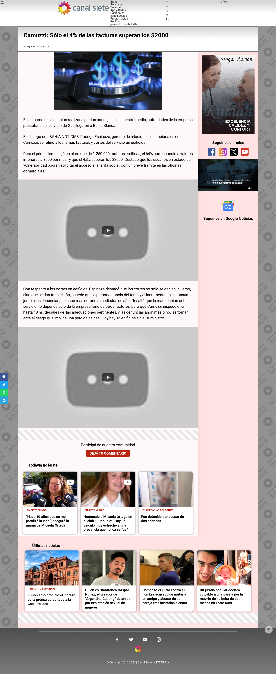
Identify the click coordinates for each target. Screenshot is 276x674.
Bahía (114, 1)
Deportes (115, 7)
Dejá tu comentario (108, 453)
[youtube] (244, 151)
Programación (119, 18)
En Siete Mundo (37, 510)
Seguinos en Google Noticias (228, 220)
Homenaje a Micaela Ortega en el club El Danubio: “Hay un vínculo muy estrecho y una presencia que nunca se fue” (108, 523)
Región (114, 21)
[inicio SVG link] (138, 649)
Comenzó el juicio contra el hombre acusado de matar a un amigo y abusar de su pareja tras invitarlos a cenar (164, 596)
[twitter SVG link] (167, 11)
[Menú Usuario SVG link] (2, 3)
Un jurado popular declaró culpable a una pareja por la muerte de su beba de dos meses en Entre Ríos (221, 596)
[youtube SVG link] (167, 15)
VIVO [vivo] (224, 1)
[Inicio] (83, 8)
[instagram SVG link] (167, 7)
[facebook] (211, 151)
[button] (4, 377)
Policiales (116, 4)
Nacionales (117, 13)
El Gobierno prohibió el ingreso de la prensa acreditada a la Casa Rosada (51, 599)
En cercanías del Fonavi (158, 510)
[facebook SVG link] (167, 2)
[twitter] (234, 151)
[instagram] (222, 151)
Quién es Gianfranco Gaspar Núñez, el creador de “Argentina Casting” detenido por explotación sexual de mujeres (107, 598)
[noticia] (50, 489)
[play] (70, 482)
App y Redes (118, 10)
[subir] (268, 629)
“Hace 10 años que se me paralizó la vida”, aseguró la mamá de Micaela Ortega (47, 521)
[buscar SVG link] (168, 20)
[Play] (108, 230)
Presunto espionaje (42, 588)
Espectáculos (118, 15)
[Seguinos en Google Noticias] (228, 206)
